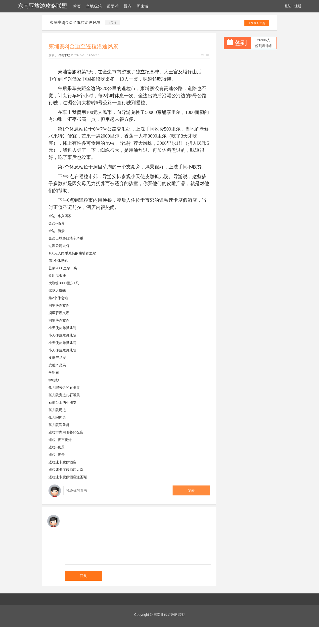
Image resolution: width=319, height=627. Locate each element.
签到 (241, 43)
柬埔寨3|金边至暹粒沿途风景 (75, 22)
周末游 (142, 6)
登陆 (287, 6)
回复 (83, 576)
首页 (77, 6)
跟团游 (113, 6)
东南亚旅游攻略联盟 (42, 6)
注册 (297, 6)
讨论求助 (64, 55)
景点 (128, 6)
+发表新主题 (257, 23)
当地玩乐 (94, 6)
